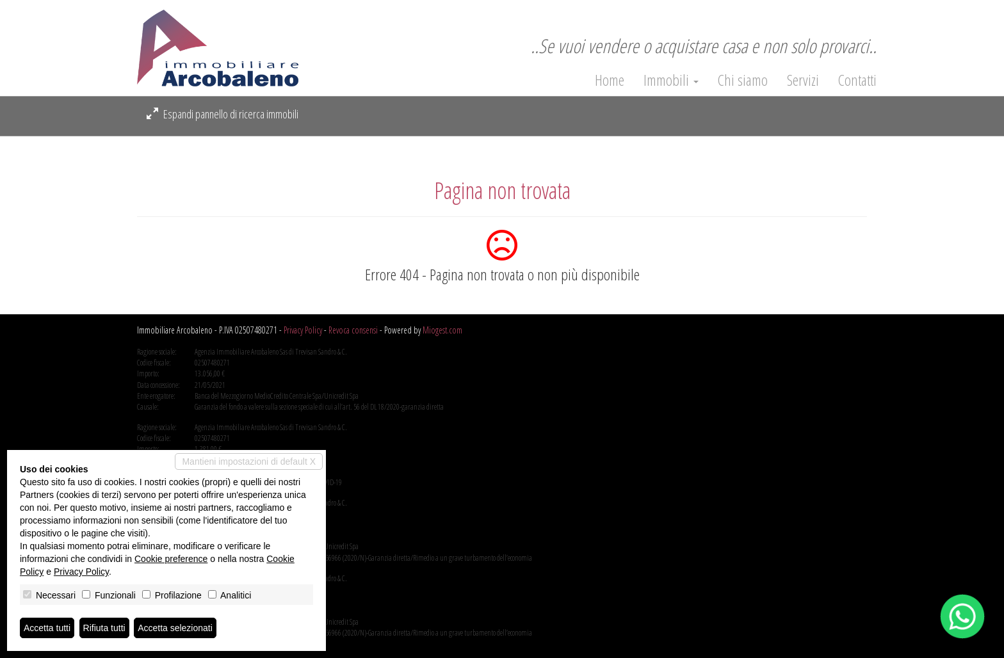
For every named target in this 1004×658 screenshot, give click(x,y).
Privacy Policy (303, 330)
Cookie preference (170, 559)
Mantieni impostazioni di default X (249, 461)
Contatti (857, 80)
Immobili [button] (671, 80)
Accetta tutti (47, 628)
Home (609, 80)
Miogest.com (442, 330)
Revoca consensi (353, 330)
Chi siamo (743, 80)
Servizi (803, 80)
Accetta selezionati (175, 628)
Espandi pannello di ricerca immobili (222, 114)
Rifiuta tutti (104, 628)
